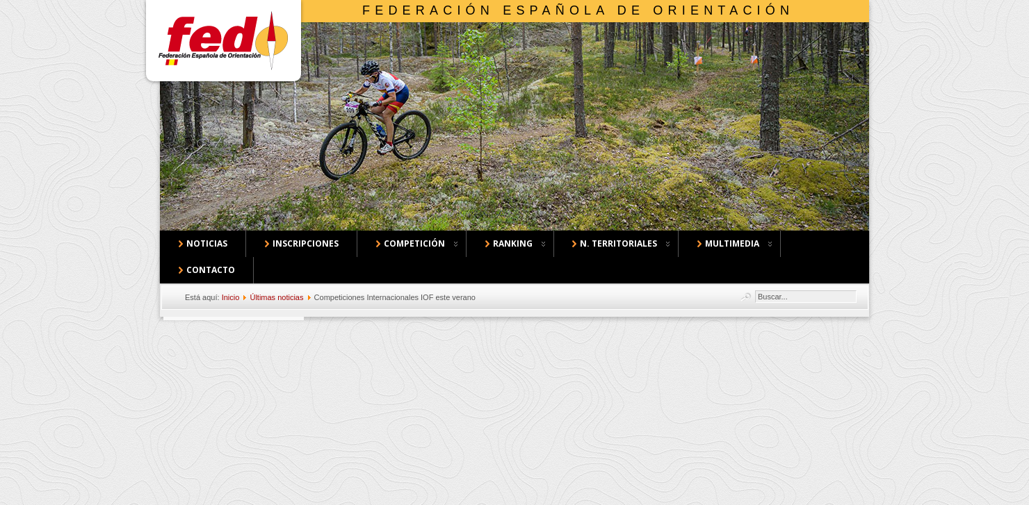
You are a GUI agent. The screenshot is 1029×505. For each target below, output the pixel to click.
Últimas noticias (276, 297)
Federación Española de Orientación (578, 10)
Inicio (231, 297)
